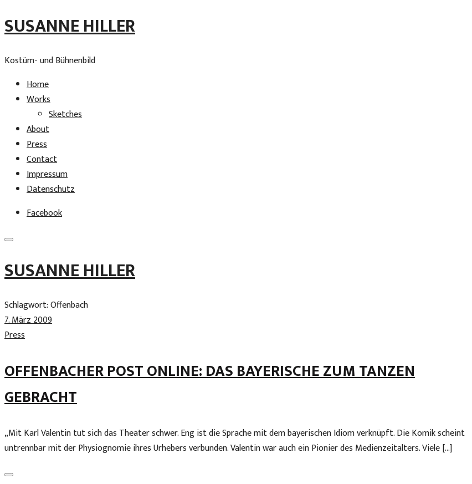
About (38, 129)
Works (38, 99)
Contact (42, 159)
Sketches (65, 114)
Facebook (44, 213)
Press (37, 144)
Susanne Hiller (69, 26)
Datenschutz (51, 189)
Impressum (47, 174)
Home (38, 84)
